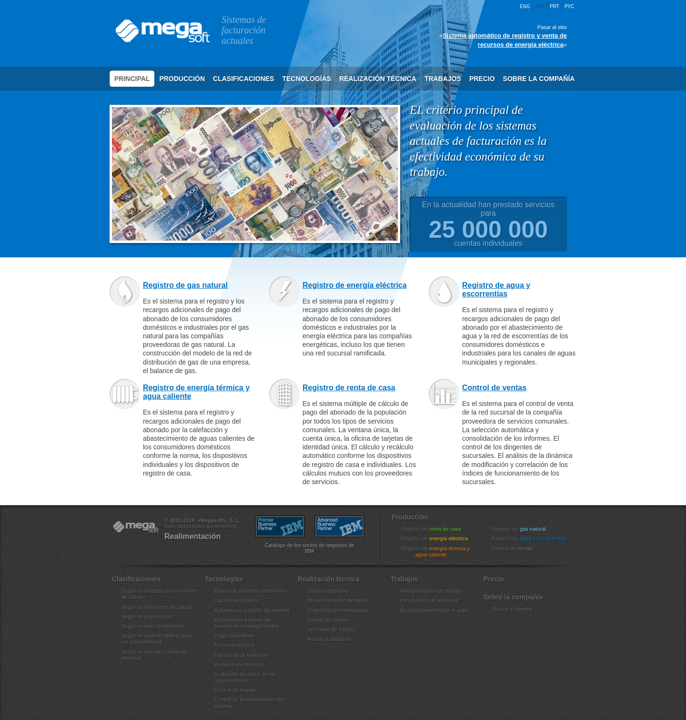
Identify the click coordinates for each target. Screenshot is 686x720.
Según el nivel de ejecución (153, 626)
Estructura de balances (241, 655)
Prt (554, 6)
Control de (518, 548)
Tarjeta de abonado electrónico (250, 591)
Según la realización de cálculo (157, 607)
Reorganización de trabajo (430, 591)
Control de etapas (235, 690)
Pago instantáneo (234, 636)
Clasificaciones (243, 78)
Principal (132, 78)
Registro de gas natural (185, 284)
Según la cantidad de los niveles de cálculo (159, 594)
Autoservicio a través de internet (251, 610)
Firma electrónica (234, 645)
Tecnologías (306, 78)
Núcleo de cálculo (328, 620)
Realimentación (192, 536)
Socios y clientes (512, 609)
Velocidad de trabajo (331, 629)
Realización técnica (377, 78)
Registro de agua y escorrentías (496, 288)
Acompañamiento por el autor (434, 610)
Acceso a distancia (329, 639)
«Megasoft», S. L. (136, 527)
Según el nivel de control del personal (154, 655)
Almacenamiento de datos (337, 600)
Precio (482, 78)
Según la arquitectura (146, 616)
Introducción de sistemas (429, 600)
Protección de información (337, 610)
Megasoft (162, 31)
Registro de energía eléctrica (355, 284)
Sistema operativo (328, 591)
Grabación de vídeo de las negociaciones (244, 677)
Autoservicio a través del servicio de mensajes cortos (246, 623)
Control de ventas (494, 387)
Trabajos (442, 78)
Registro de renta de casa (349, 387)
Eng (525, 6)
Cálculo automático (236, 600)
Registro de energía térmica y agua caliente (196, 391)
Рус (569, 6)
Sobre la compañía (539, 78)
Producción (182, 78)
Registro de (437, 529)
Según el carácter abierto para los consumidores (156, 639)
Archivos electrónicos (239, 665)
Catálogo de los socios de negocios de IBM (309, 548)
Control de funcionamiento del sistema (249, 703)
